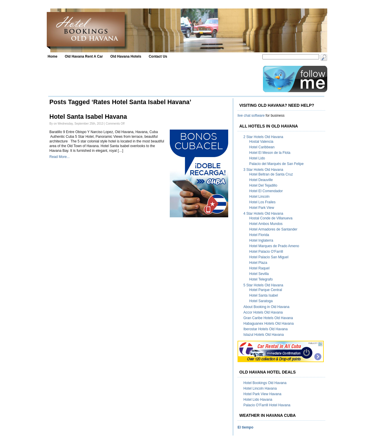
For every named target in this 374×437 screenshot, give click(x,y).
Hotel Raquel (259, 268)
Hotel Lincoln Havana (260, 388)
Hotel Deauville (261, 180)
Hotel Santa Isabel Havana (88, 116)
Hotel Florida (259, 235)
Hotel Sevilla (259, 274)
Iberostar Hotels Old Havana (265, 329)
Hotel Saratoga (261, 301)
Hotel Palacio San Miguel (268, 257)
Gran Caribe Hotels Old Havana (268, 318)
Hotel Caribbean (262, 147)
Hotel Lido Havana (257, 400)
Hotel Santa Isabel (263, 295)
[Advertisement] (154, 79)
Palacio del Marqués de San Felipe (276, 164)
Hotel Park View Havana (262, 394)
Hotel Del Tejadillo (263, 185)
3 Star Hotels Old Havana (263, 170)
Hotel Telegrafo (261, 279)
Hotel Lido (257, 158)
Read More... (59, 157)
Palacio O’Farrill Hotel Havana (266, 405)
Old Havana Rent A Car (84, 56)
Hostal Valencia (261, 142)
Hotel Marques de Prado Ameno (274, 246)
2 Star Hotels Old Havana (263, 137)
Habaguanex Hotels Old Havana (268, 323)
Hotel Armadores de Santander (273, 229)
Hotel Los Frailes (262, 202)
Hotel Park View (261, 208)
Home (52, 56)
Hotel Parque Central (265, 290)
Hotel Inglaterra (261, 240)
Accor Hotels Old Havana (263, 312)
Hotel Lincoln (259, 197)
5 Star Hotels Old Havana (263, 285)
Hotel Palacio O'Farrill (266, 252)
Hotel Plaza (258, 263)
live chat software (251, 115)
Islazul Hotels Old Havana (263, 335)
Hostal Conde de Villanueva (270, 218)
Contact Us (158, 56)
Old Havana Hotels (125, 56)
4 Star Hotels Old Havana (263, 213)
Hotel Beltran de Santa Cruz (271, 174)
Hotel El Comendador (266, 191)
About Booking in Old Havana (266, 307)
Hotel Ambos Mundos (266, 224)
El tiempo (245, 427)
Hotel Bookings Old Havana (264, 383)
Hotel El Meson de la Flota (269, 153)
